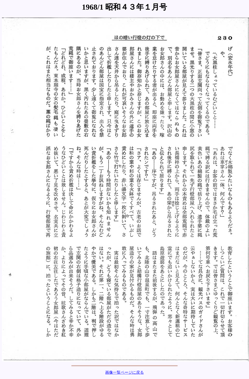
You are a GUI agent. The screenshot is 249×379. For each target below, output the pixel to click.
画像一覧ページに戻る (124, 372)
